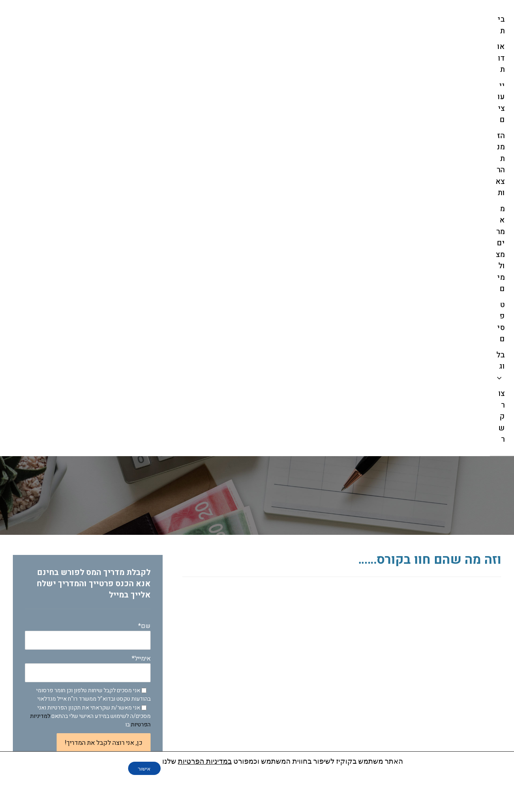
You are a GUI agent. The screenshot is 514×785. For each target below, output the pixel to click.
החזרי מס (129, 452)
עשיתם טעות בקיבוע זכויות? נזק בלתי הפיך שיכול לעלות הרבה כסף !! (88, 641)
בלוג (136, 439)
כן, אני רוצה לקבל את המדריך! (104, 326)
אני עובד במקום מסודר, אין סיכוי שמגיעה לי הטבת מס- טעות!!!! (96, 664)
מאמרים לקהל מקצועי (110, 490)
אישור (144, 768)
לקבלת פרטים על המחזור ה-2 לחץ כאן (381, 372)
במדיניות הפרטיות (207, 761)
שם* (88, 218)
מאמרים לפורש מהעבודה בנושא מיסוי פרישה (87, 471)
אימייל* (88, 251)
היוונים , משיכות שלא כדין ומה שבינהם (86, 575)
